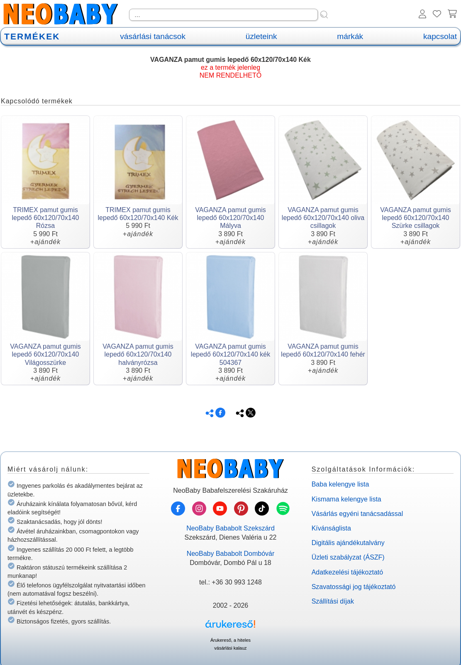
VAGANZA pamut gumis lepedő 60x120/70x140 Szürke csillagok (415, 217)
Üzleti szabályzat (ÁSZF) (348, 557)
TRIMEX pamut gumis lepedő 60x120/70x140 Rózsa (45, 217)
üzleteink (261, 36)
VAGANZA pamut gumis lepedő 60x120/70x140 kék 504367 (230, 354)
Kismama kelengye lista (346, 499)
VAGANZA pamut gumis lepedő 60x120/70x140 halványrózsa (137, 354)
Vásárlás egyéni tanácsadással (357, 513)
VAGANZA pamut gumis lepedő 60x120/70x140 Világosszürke (45, 354)
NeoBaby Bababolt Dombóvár (231, 553)
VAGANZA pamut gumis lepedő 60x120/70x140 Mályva (230, 217)
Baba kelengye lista (340, 484)
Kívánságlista (331, 528)
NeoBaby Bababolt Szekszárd (230, 528)
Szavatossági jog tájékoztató (354, 586)
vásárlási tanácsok (152, 36)
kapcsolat (440, 36)
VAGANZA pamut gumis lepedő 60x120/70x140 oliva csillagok (323, 217)
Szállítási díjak (333, 601)
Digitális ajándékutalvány (348, 542)
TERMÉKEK (32, 36)
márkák (350, 36)
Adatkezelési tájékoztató (347, 572)
